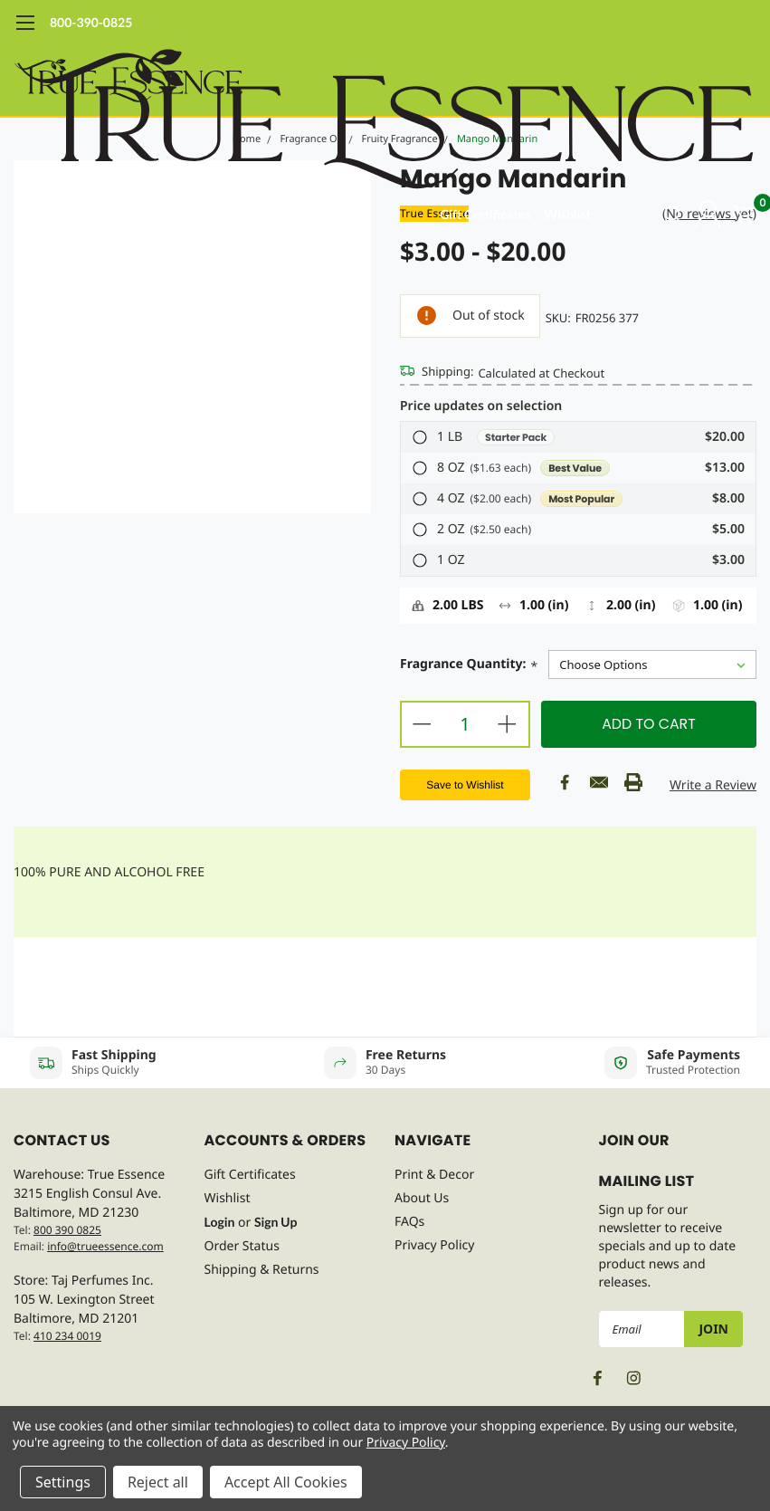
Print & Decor (434, 1174)
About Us (422, 1198)
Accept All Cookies (285, 1482)
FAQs (409, 1221)
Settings (62, 1482)
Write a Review (713, 785)
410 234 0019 (67, 1336)
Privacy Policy (434, 1245)
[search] (650, 214)
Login (219, 1221)
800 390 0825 (67, 1230)
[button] (578, 437)
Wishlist (567, 214)
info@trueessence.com (105, 1246)
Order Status (242, 1246)
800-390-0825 (91, 22)
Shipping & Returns (261, 1269)
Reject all (158, 1482)
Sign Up (275, 1221)
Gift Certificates (485, 214)
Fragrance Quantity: (468, 665)
